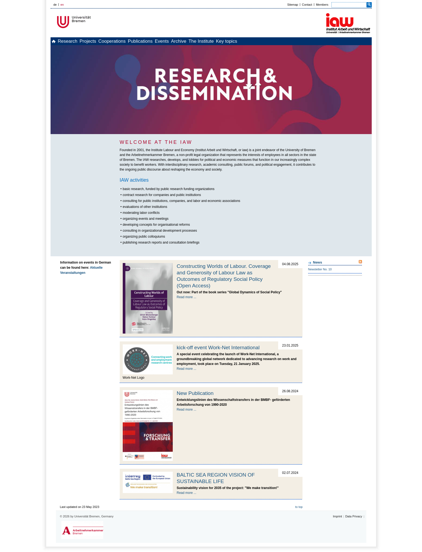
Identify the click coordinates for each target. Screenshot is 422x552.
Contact (307, 4)
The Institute (245, 41)
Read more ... (187, 297)
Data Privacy (353, 516)
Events (194, 41)
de (55, 4)
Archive (217, 41)
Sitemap (292, 4)
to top (299, 506)
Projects (102, 41)
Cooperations (133, 41)
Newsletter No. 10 (320, 269)
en (62, 4)
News (317, 262)
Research (77, 41)
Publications (167, 41)
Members (322, 4)
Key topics (277, 41)
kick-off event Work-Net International (218, 347)
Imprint (337, 516)
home (57, 41)
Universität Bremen (92, 22)
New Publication (195, 393)
